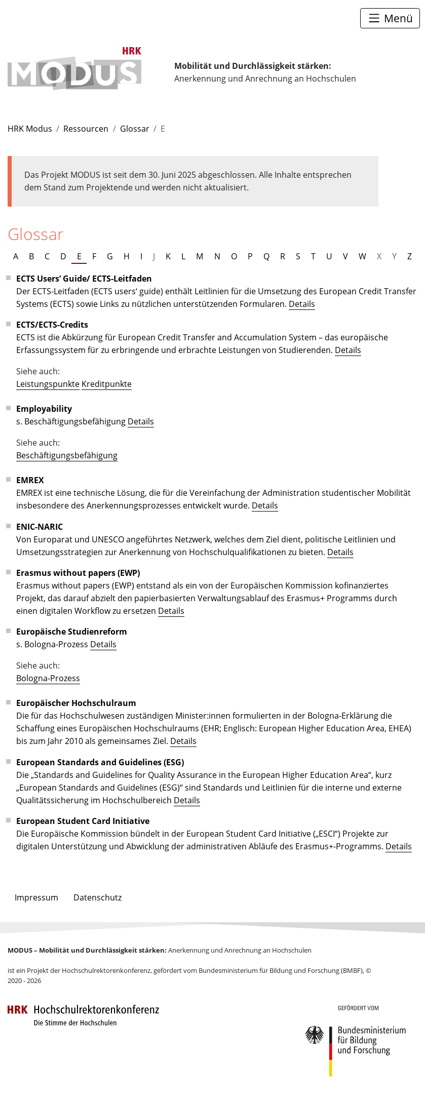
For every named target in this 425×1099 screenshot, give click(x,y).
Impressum (36, 897)
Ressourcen (85, 128)
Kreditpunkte (107, 383)
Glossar (134, 128)
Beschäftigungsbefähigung (67, 455)
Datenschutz (97, 897)
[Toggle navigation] (390, 18)
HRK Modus (30, 128)
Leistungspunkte (48, 383)
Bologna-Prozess (48, 678)
